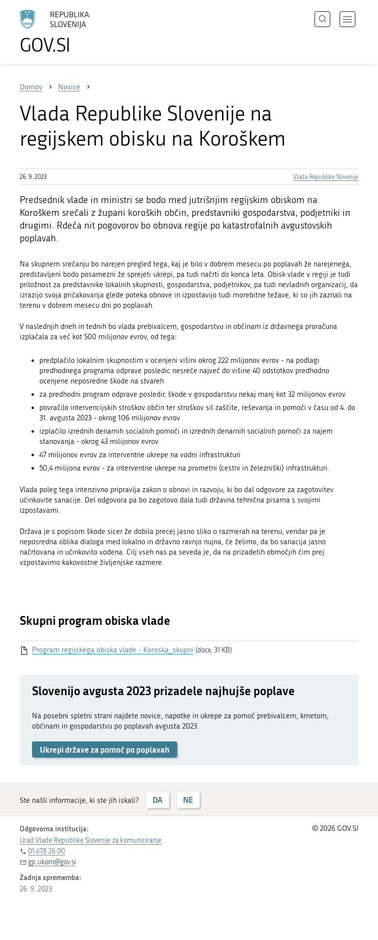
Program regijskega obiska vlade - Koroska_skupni (112, 650)
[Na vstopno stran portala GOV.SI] (69, 32)
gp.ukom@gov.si (52, 862)
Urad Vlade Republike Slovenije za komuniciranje (90, 840)
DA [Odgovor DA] (157, 799)
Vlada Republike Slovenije (325, 177)
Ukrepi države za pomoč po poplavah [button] (104, 749)
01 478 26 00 (46, 851)
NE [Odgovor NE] (188, 799)
